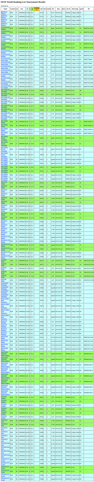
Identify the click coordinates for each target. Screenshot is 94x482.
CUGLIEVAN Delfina (5, 28)
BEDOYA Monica (4, 12)
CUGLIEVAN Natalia (5, 75)
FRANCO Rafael (4, 214)
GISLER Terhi (3, 260)
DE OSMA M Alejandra (5, 90)
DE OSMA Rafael (4, 121)
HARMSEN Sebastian (4, 284)
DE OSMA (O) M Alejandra (4, 138)
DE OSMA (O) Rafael (4, 159)
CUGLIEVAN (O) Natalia (5, 82)
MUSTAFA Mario (4, 337)
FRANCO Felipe (4, 182)
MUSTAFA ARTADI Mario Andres (5, 353)
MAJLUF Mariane (4, 321)
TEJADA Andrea (4, 397)
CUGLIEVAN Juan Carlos (5, 59)
